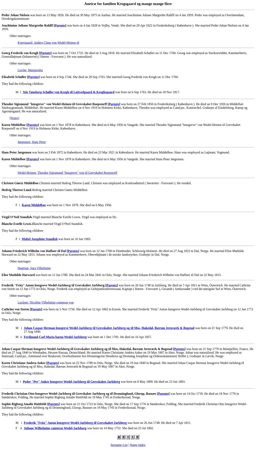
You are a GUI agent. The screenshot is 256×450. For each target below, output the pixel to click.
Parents (60, 25)
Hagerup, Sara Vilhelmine (34, 268)
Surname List (119, 445)
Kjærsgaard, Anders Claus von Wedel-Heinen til (48, 42)
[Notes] (14, 118)
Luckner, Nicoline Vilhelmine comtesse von (46, 302)
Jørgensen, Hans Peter (32, 142)
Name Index (138, 445)
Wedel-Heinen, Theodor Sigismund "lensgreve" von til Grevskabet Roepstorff (67, 172)
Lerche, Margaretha (30, 70)
